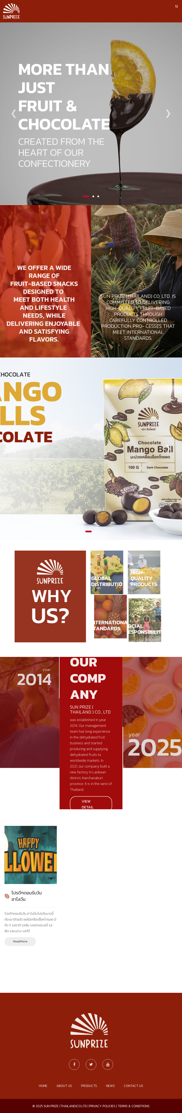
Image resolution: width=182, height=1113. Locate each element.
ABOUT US (64, 1104)
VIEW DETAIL (88, 804)
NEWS (110, 1104)
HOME (43, 1104)
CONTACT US (133, 1104)
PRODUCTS (89, 1104)
